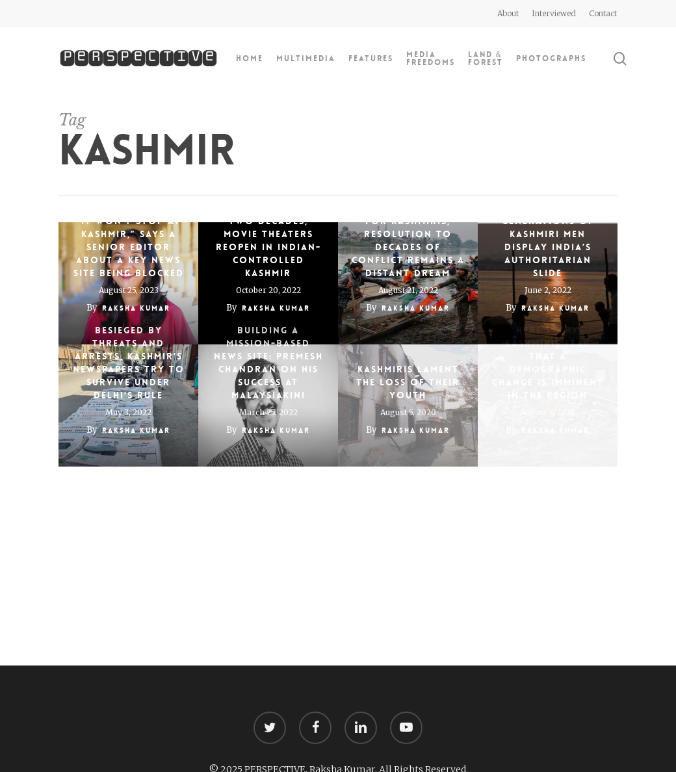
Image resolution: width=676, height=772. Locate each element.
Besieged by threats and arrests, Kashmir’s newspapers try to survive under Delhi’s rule (129, 362)
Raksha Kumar (136, 308)
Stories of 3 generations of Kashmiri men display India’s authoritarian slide (548, 240)
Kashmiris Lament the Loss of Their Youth (408, 382)
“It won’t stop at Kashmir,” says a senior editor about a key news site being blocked (128, 247)
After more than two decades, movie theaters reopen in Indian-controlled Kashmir (268, 240)
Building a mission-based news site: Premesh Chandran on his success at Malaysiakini (268, 362)
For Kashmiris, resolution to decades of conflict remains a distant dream (408, 247)
